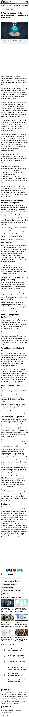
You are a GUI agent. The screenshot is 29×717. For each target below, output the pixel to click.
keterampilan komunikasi (10, 584)
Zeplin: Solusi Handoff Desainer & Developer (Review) (21, 624)
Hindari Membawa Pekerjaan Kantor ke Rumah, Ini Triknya (21, 639)
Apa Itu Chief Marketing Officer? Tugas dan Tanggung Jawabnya (7, 609)
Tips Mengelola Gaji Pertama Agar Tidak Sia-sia (16, 662)
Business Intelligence (8, 578)
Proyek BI (5, 593)
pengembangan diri (8, 587)
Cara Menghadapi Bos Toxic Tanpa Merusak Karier (16, 649)
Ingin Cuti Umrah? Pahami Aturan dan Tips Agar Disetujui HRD (7, 624)
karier (18, 581)
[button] (27, 2)
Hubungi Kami (5, 715)
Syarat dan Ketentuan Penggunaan (11, 710)
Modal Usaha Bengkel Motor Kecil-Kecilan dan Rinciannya (16, 656)
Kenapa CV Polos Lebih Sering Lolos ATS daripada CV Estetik (6, 639)
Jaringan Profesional (8, 581)
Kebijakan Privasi (6, 713)
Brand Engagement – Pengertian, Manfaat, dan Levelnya (15, 674)
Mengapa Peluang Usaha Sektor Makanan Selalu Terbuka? (17, 680)
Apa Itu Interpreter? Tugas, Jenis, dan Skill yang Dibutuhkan (17, 668)
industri (19, 578)
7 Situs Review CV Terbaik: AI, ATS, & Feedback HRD (20, 609)
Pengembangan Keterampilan (11, 590)
